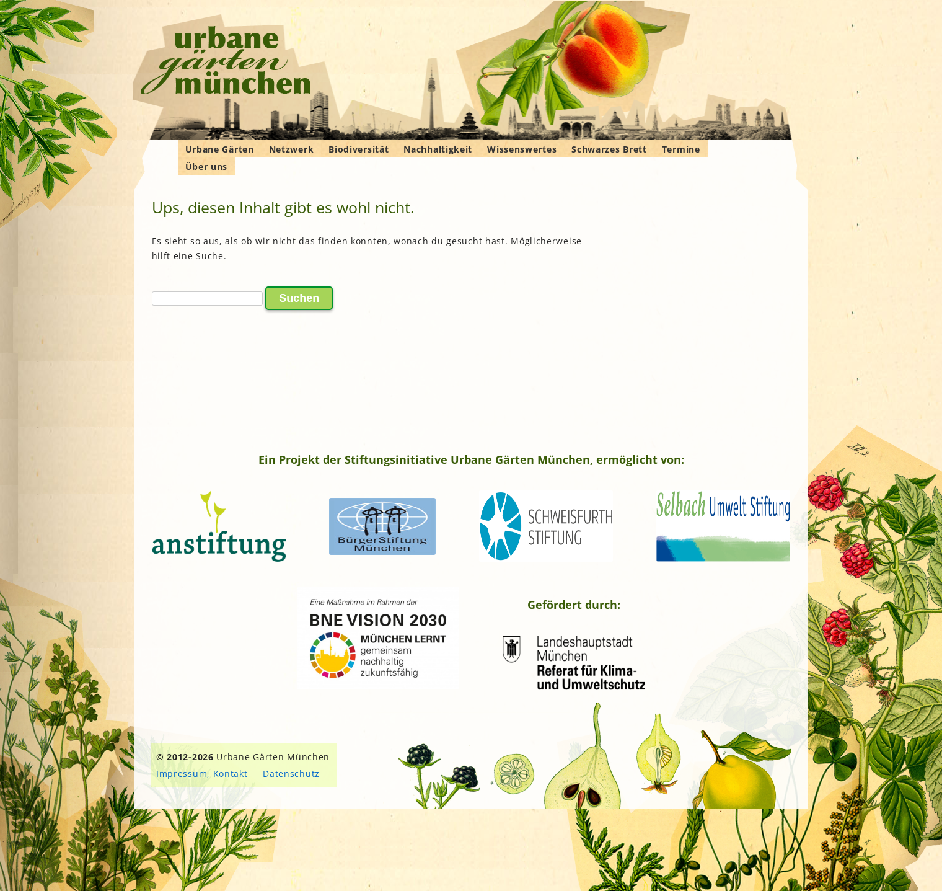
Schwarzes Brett (609, 149)
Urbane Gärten (219, 149)
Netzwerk (291, 149)
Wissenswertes (522, 149)
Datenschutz (291, 773)
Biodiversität (358, 149)
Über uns (206, 166)
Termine (681, 149)
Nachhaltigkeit (437, 149)
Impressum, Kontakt (202, 773)
